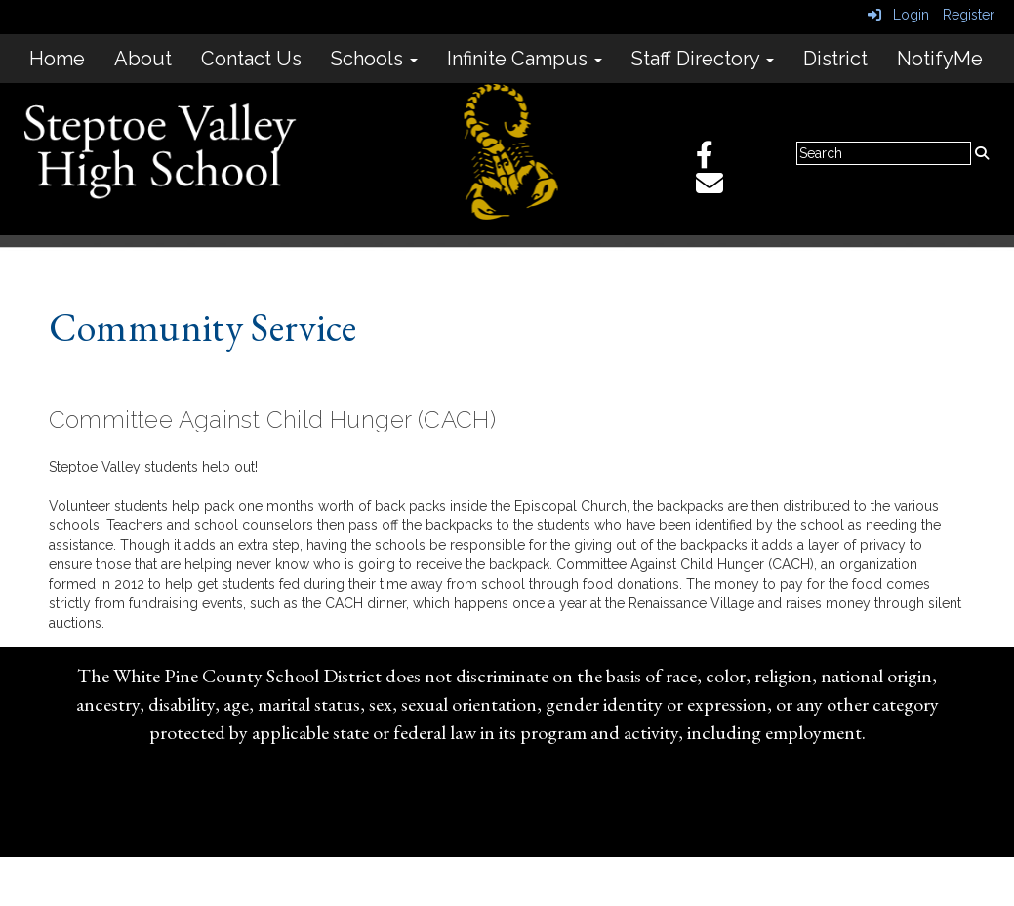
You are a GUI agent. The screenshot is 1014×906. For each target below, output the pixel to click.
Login (898, 14)
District (835, 58)
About (143, 58)
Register (968, 14)
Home (57, 58)
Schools (374, 58)
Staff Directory (702, 58)
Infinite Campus (524, 58)
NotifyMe (940, 58)
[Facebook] (714, 160)
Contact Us (251, 58)
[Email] (719, 188)
